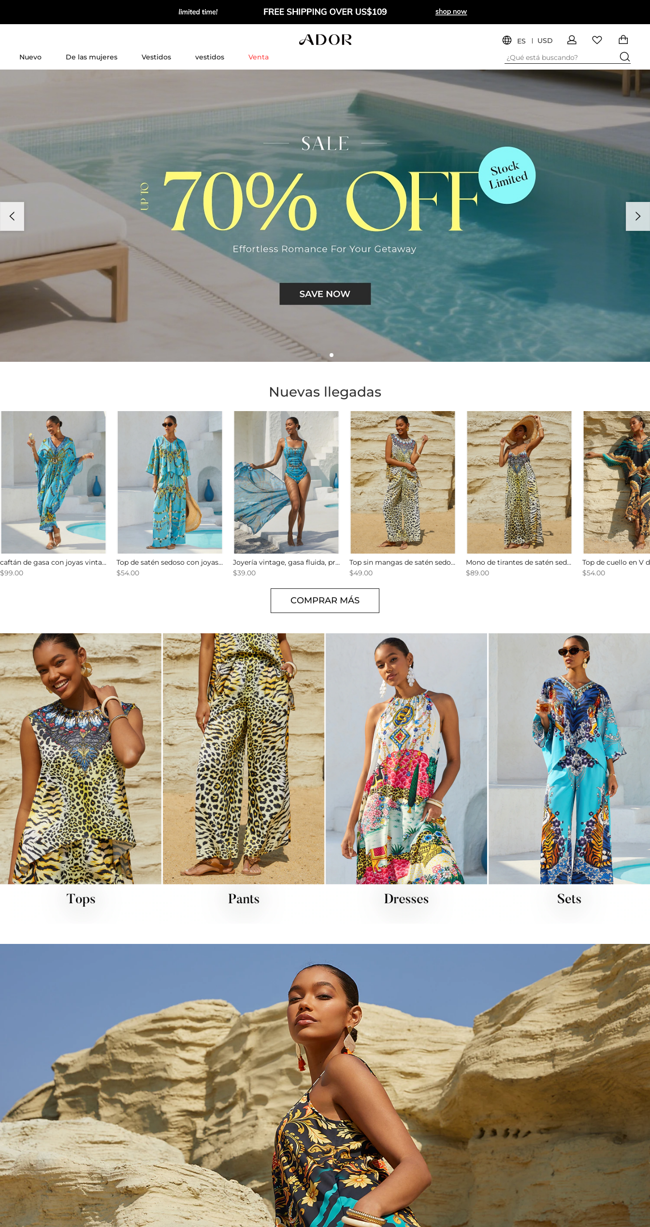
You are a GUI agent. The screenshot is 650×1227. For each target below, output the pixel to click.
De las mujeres (91, 57)
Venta (258, 57)
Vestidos (156, 57)
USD (545, 41)
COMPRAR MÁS (325, 600)
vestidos (209, 57)
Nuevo (30, 57)
